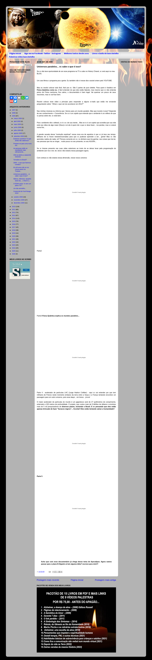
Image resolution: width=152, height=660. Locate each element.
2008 (14, 113)
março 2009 (18, 118)
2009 (14, 116)
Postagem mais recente (48, 580)
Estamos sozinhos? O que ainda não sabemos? (22, 139)
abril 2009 (17, 121)
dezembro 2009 (19, 203)
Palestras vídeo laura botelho (22, 57)
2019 (14, 233)
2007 (14, 110)
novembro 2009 (19, 200)
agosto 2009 (18, 133)
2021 (14, 239)
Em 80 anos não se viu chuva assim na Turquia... (21, 169)
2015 (14, 221)
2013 (14, 215)
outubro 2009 (18, 197)
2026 (14, 254)
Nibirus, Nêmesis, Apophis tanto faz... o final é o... (22, 179)
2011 (14, 209)
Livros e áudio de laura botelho (105, 54)
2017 (14, 227)
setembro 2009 (19, 136)
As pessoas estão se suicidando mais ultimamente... (20, 150)
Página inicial (15, 54)
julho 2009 (17, 130)
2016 (14, 224)
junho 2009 (18, 127)
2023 (14, 245)
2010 (14, 206)
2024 (14, 248)
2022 (14, 242)
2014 (14, 218)
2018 (14, 230)
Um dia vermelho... (19, 188)
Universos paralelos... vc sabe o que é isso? (21, 175)
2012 (14, 212)
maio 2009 (17, 124)
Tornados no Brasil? (20, 160)
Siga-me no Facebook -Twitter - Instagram (42, 54)
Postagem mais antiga (105, 580)
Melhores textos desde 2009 (76, 54)
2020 (14, 236)
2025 (14, 251)
